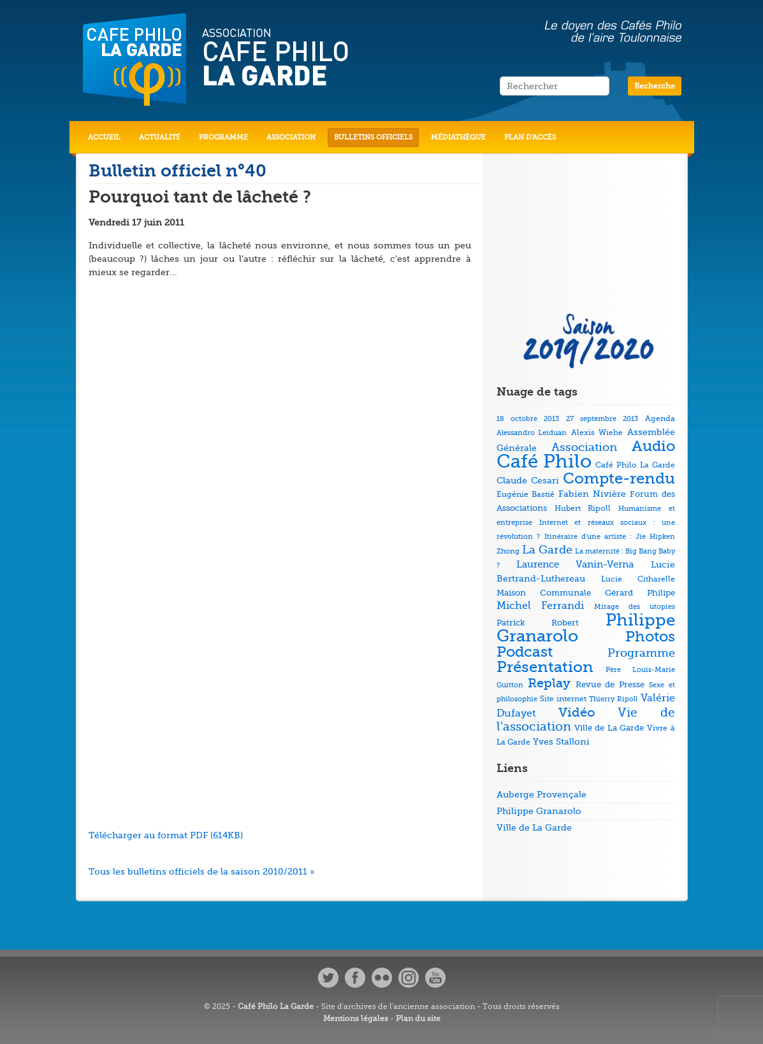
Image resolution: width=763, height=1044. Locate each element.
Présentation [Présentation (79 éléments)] (545, 667)
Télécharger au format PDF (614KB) (166, 835)
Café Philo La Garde (276, 1006)
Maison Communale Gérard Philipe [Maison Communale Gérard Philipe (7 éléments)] (586, 592)
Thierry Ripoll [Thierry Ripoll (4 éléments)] (613, 699)
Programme (223, 137)
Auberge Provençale (541, 794)
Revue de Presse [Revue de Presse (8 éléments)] (610, 684)
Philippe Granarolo (539, 811)
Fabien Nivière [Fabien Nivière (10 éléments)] (592, 494)
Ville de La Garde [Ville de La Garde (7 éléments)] (609, 728)
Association (291, 137)
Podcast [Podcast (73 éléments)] (525, 652)
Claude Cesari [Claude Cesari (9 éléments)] (528, 480)
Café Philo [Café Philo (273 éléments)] (544, 461)
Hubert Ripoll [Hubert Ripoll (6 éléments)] (583, 508)
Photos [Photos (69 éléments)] (650, 636)
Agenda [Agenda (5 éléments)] (660, 419)
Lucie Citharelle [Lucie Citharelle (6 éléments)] (638, 579)
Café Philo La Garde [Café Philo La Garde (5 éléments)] (634, 465)
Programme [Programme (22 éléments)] (641, 653)
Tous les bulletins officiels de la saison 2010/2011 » (202, 871)
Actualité (159, 137)
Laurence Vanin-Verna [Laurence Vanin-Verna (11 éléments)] (575, 564)
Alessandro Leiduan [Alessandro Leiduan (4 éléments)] (532, 433)
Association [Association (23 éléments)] (584, 447)
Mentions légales (355, 1018)
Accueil (104, 137)
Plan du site (418, 1018)
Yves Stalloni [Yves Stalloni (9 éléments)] (561, 741)
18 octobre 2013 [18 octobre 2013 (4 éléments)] (528, 419)
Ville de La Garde (534, 827)
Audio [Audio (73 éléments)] (653, 446)
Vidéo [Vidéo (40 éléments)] (576, 712)
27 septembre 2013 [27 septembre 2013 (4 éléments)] (602, 419)
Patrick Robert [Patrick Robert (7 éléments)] (538, 622)
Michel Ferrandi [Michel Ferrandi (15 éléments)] (540, 605)
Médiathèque (458, 137)
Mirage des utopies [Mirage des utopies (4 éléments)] (634, 607)
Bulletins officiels (373, 137)
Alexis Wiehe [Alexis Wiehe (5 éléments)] (597, 433)
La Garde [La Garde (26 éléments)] (547, 550)
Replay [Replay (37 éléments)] (549, 683)
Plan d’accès (530, 137)
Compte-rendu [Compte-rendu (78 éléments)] (619, 478)
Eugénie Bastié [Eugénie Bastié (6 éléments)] (526, 494)
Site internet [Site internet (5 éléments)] (563, 699)
